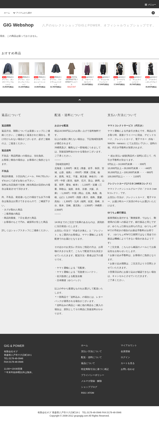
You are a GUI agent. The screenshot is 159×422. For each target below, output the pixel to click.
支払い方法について (91, 351)
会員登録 (125, 351)
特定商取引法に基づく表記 (95, 369)
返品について (88, 363)
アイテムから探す (22, 13)
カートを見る (128, 363)
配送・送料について (91, 357)
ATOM (91, 393)
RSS (83, 393)
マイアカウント (129, 345)
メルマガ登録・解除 (91, 381)
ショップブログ (89, 387)
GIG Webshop (18, 25)
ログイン (125, 357)
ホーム (7, 13)
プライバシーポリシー (92, 375)
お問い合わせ (128, 369)
